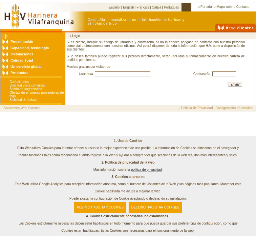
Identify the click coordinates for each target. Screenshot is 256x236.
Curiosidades (19, 82)
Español (114, 7)
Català (156, 7)
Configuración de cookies (234, 108)
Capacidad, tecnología (30, 48)
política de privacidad (146, 169)
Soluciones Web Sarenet (22, 108)
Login (76, 36)
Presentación (22, 42)
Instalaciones (22, 54)
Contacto (242, 7)
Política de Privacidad (197, 108)
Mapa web (224, 7)
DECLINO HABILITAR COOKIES (155, 207)
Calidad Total (22, 60)
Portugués (171, 7)
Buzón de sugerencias (26, 89)
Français (143, 7)
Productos (19, 73)
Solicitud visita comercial (27, 85)
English (128, 7)
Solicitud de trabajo (23, 100)
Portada (206, 7)
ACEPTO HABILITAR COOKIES (100, 207)
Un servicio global (26, 67)
